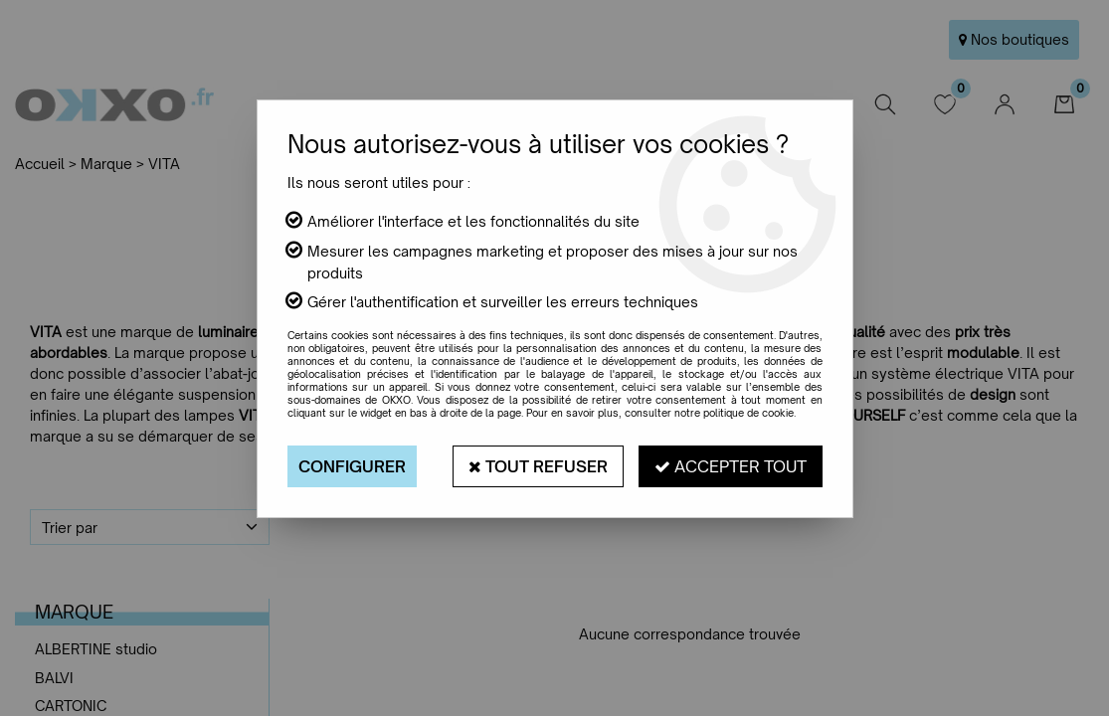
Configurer (352, 466)
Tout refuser (538, 466)
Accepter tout (730, 466)
